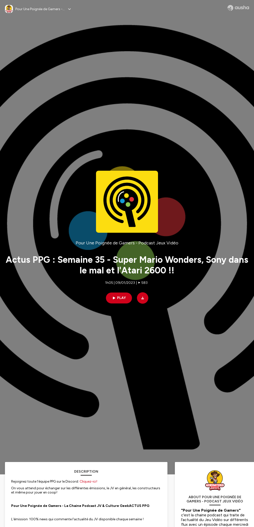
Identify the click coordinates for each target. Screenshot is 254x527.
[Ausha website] (238, 8)
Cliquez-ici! (88, 481)
